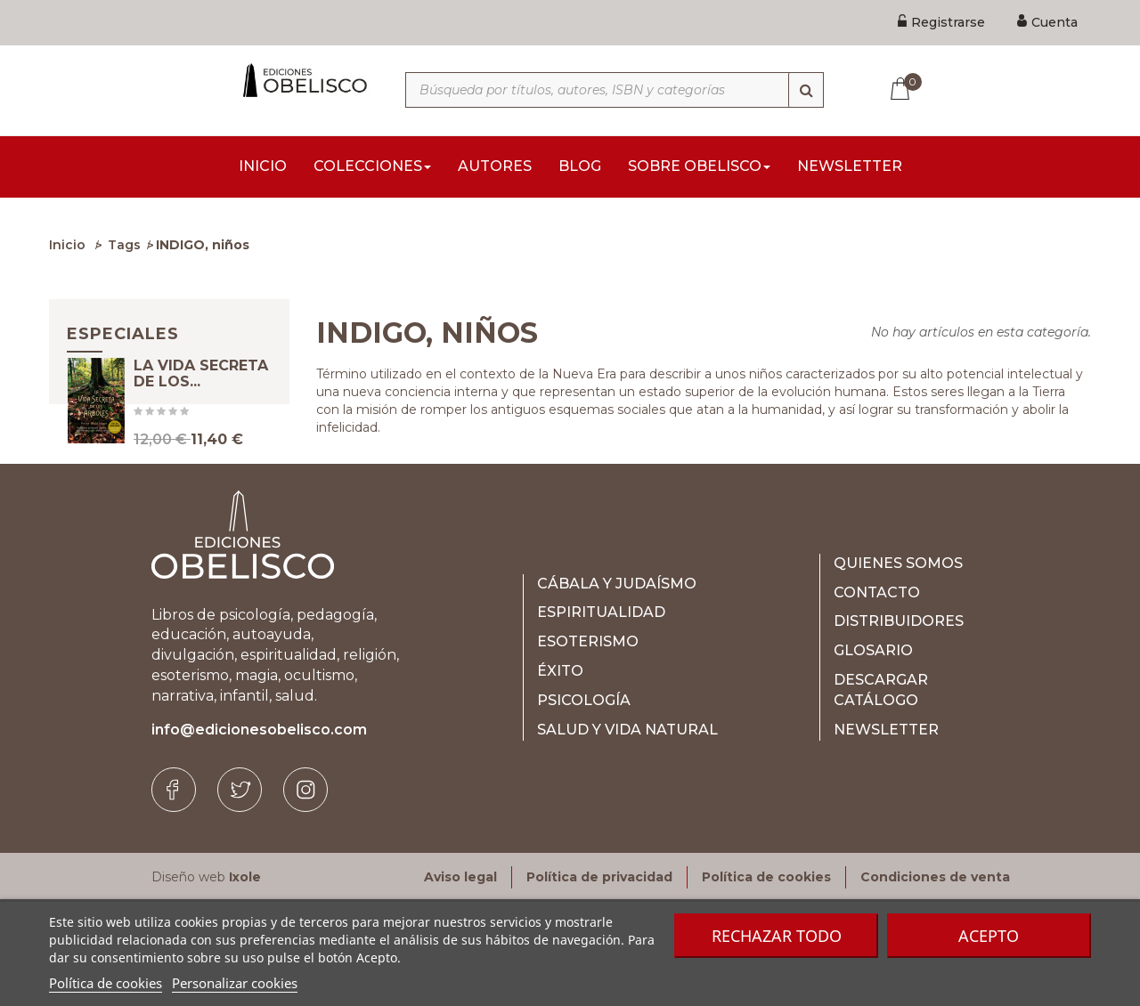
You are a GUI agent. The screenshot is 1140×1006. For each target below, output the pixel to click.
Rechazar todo (777, 935)
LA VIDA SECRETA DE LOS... (201, 402)
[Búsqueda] (806, 90)
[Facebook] (173, 894)
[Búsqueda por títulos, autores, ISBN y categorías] (614, 90)
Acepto (988, 935)
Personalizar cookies (234, 983)
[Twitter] (239, 894)
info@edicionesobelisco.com (259, 833)
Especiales (123, 339)
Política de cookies (105, 983)
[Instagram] (305, 894)
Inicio (67, 250)
